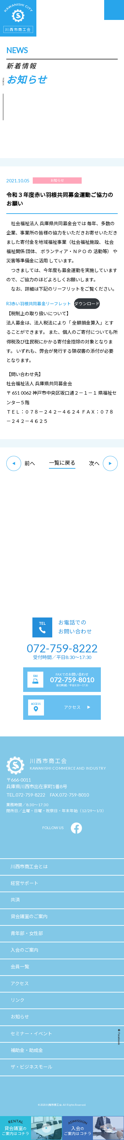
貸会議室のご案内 (29, 916)
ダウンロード (87, 303)
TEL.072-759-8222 (25, 795)
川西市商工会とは (29, 866)
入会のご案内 (24, 950)
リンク (17, 1000)
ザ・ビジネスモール (31, 1067)
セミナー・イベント (31, 1033)
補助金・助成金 (27, 1050)
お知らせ (20, 1016)
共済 (15, 900)
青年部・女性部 (27, 933)
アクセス (20, 983)
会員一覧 (20, 966)
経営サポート (24, 883)
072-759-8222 (62, 648)
